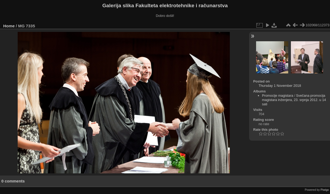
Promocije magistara (277, 96)
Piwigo (325, 189)
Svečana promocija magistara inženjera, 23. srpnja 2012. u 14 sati (294, 100)
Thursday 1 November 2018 (279, 86)
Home (9, 26)
